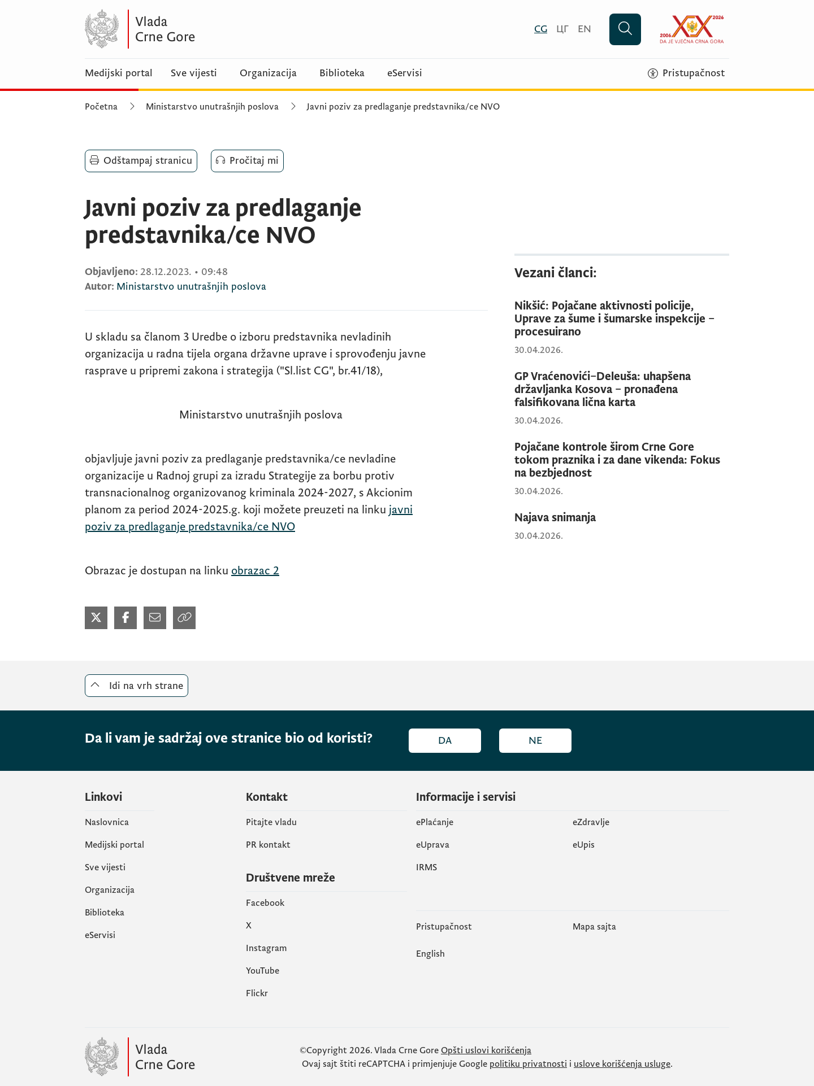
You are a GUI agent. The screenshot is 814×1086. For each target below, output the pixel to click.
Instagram (266, 948)
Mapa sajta (594, 926)
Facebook (265, 903)
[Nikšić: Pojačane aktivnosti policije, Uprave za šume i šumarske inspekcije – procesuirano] (621, 319)
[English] (584, 29)
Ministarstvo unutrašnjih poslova (212, 106)
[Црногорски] (562, 29)
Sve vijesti (194, 73)
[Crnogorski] (540, 29)
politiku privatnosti (528, 1064)
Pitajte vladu (271, 822)
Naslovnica (107, 822)
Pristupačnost (444, 926)
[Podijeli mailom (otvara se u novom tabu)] (155, 618)
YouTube (262, 970)
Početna (101, 106)
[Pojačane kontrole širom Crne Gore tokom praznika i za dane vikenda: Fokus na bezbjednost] (621, 460)
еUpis (584, 845)
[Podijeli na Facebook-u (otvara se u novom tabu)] (125, 618)
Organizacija (268, 73)
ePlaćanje (434, 822)
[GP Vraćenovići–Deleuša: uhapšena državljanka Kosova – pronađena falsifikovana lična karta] (621, 389)
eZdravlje (591, 822)
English (430, 953)
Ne (535, 741)
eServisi (404, 73)
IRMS (426, 867)
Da (445, 741)
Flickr (257, 993)
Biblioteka (342, 73)
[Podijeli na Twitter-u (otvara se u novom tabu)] (96, 618)
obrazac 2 (255, 571)
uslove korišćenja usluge (622, 1064)
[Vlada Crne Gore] (195, 29)
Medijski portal (119, 73)
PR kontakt (268, 845)
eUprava (432, 845)
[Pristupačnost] (686, 73)
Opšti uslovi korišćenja (486, 1050)
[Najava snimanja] (621, 518)
